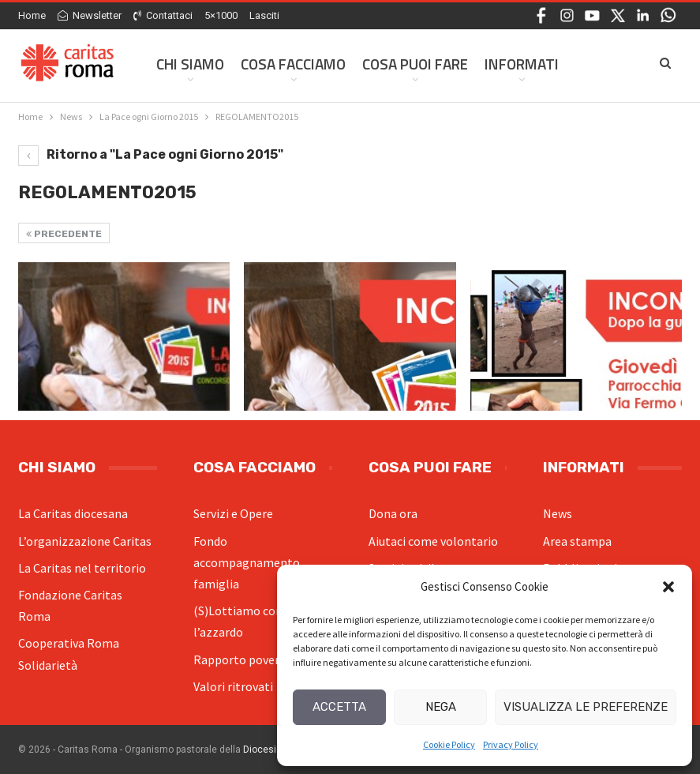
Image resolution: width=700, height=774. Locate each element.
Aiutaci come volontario (433, 541)
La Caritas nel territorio (82, 568)
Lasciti (264, 15)
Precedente (64, 233)
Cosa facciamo (293, 63)
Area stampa (577, 541)
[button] (668, 587)
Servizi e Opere (233, 513)
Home (32, 15)
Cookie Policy (449, 744)
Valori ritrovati (233, 686)
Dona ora (393, 513)
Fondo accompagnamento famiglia (246, 562)
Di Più (594, 63)
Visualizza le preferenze (585, 707)
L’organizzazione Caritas (85, 541)
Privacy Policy (510, 744)
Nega (440, 707)
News (557, 513)
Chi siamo (190, 63)
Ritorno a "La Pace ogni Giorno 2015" (150, 154)
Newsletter (90, 15)
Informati (522, 63)
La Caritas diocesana (73, 513)
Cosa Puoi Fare (415, 63)
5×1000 (221, 15)
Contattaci (163, 15)
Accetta (339, 707)
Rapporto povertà (242, 659)
